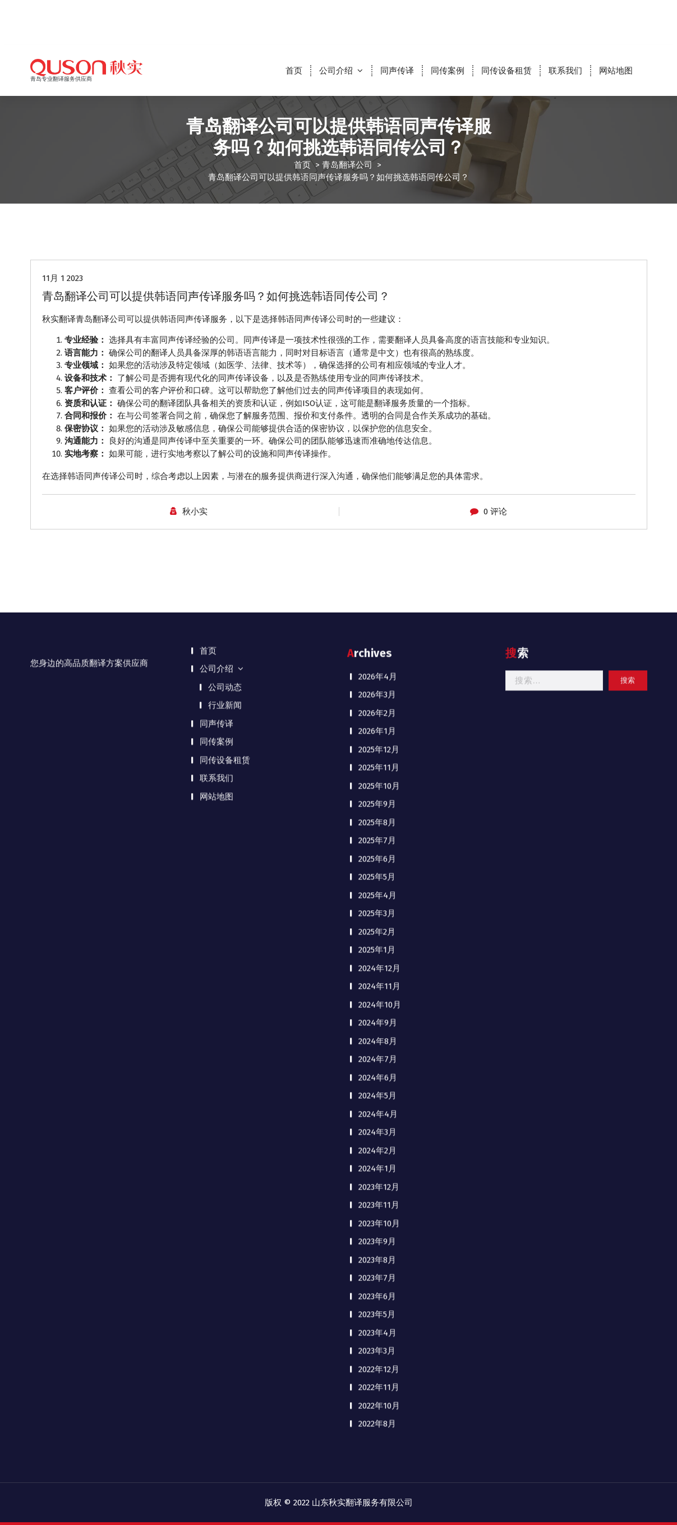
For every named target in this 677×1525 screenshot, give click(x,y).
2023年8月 (377, 763)
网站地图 (616, 71)
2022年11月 (378, 890)
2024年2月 (377, 653)
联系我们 (565, 71)
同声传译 (397, 71)
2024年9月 (377, 525)
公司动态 (225, 190)
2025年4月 (377, 398)
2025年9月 (377, 307)
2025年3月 (376, 416)
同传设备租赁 (506, 71)
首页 (293, 71)
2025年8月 (377, 325)
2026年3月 (377, 197)
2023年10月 (379, 726)
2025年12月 (378, 252)
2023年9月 (377, 744)
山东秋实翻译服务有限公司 (362, 1503)
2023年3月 (376, 854)
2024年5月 (377, 598)
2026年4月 (377, 179)
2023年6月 (377, 799)
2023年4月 (377, 836)
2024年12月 (379, 471)
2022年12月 (378, 872)
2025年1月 (376, 453)
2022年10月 (379, 909)
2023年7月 (377, 781)
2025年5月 (376, 380)
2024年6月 (377, 580)
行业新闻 (225, 208)
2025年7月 (377, 343)
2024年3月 (377, 635)
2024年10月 (379, 508)
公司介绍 (336, 71)
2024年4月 (378, 617)
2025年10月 (379, 289)
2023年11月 (378, 708)
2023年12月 (378, 690)
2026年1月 (377, 234)
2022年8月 (377, 927)
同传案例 (447, 71)
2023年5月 (376, 817)
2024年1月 (377, 671)
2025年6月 (377, 362)
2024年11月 (379, 489)
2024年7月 (377, 562)
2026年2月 (377, 216)
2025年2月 (376, 435)
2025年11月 (378, 270)
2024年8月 (377, 544)
